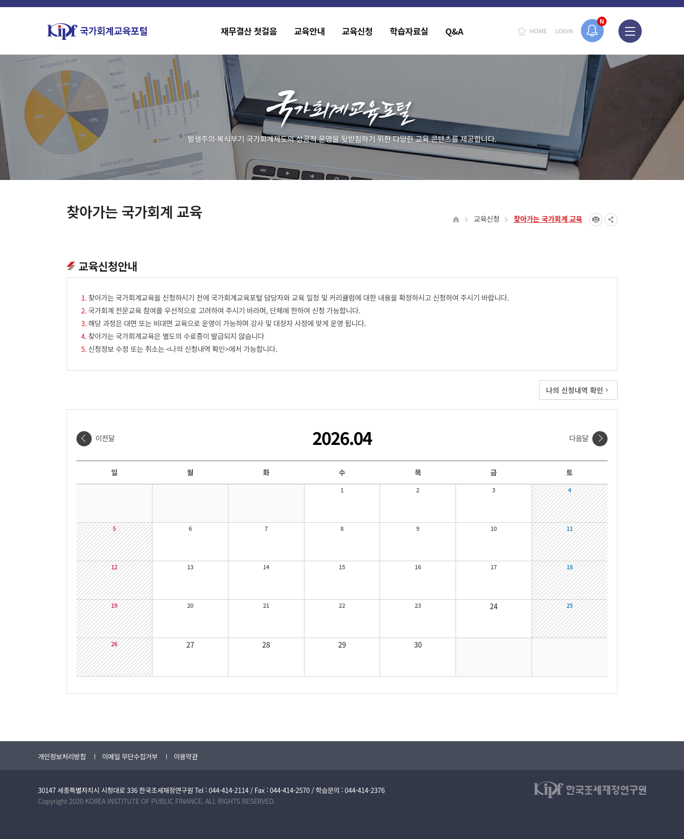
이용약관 (186, 756)
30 (418, 645)
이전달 (105, 438)
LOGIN (564, 30)
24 (494, 606)
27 (190, 645)
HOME (538, 30)
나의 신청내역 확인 (578, 390)
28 (266, 645)
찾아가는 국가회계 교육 (547, 219)
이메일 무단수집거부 (130, 756)
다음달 (579, 438)
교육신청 (486, 219)
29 (342, 645)
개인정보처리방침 (62, 756)
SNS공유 (611, 219)
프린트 (595, 219)
